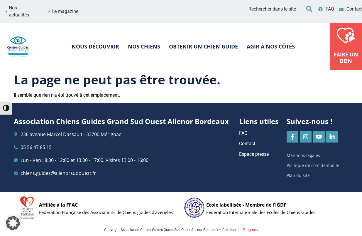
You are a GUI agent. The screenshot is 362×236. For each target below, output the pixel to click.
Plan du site (298, 175)
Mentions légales (303, 155)
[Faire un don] (346, 34)
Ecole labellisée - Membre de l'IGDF (246, 205)
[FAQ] (320, 9)
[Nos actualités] (6, 11)
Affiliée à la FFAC (58, 205)
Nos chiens (144, 46)
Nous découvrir (95, 46)
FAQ (330, 9)
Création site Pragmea (240, 230)
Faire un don (346, 57)
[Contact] (341, 9)
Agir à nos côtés (271, 46)
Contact (247, 143)
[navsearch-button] (309, 9)
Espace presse (254, 154)
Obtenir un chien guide (203, 46)
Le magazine (65, 11)
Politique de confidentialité (313, 165)
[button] (13, 223)
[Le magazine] (49, 11)
